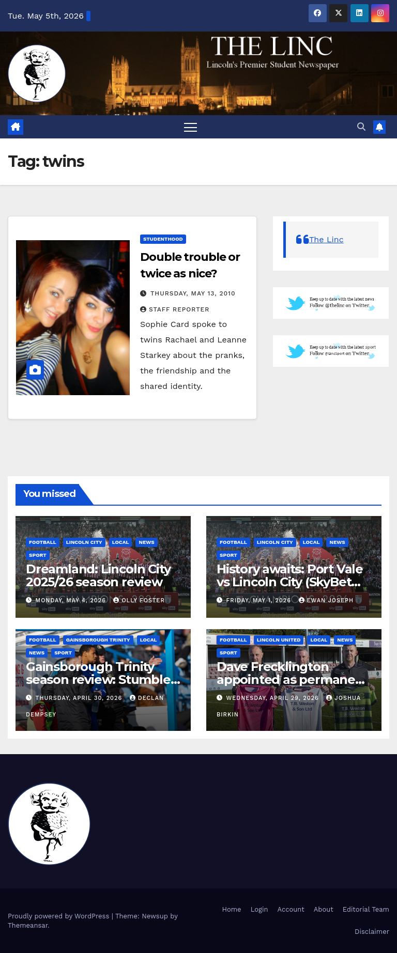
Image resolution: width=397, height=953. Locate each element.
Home (231, 909)
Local (120, 542)
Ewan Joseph (326, 600)
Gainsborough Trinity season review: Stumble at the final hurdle (98, 679)
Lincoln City (84, 542)
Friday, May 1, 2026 (260, 600)
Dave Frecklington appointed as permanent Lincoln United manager (293, 679)
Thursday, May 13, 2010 (193, 293)
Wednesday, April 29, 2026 (274, 698)
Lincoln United (279, 640)
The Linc (326, 239)
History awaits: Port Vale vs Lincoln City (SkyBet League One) (290, 581)
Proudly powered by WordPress (60, 916)
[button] (361, 127)
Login (259, 909)
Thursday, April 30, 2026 (80, 698)
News (146, 542)
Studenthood (163, 239)
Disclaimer (372, 931)
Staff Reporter (174, 309)
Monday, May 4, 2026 (72, 600)
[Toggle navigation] (190, 127)
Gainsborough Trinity (98, 640)
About (323, 909)
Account (290, 909)
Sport (38, 555)
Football (42, 542)
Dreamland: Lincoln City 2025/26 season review (98, 575)
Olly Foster (139, 600)
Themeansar (28, 925)
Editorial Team (366, 909)
